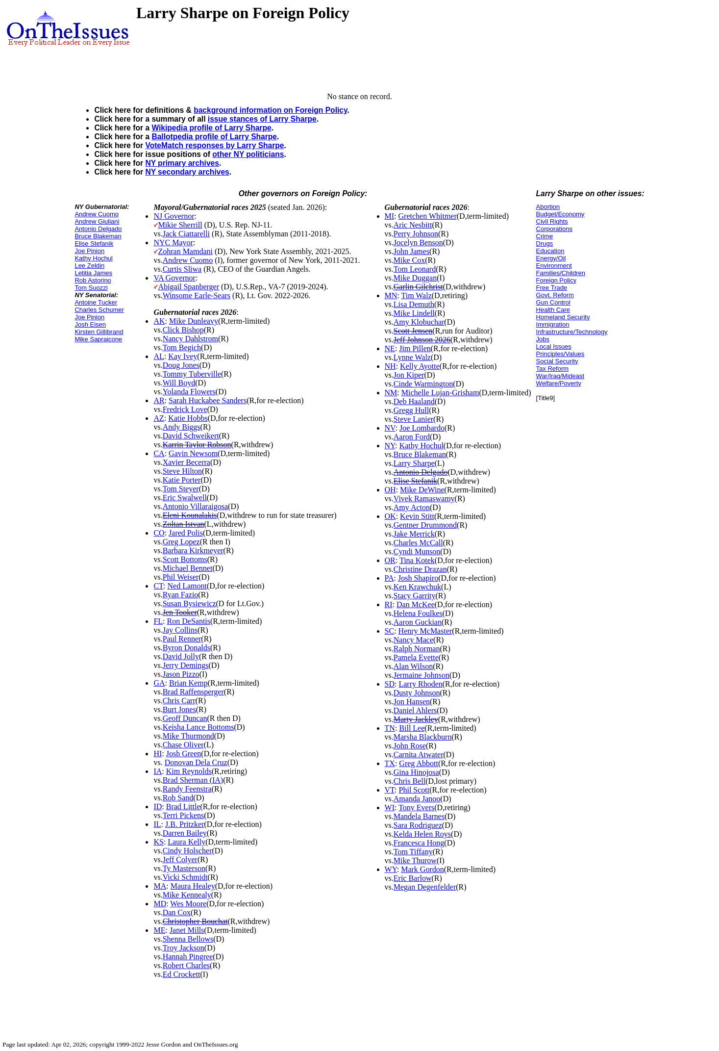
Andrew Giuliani (96, 221)
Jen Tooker (180, 612)
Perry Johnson (416, 234)
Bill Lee (411, 728)
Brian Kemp (188, 683)
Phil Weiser (181, 577)
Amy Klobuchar (419, 322)
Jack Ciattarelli (186, 234)
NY (390, 445)
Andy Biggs (181, 427)
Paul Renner (182, 639)
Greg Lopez (181, 542)
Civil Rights (552, 221)
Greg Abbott (418, 763)
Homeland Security (563, 317)
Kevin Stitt (417, 516)
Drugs (544, 243)
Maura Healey (193, 886)
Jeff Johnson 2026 (422, 339)
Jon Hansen (412, 701)
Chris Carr (179, 700)
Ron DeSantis (188, 621)
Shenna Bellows (188, 939)
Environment (554, 265)
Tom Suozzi (90, 287)
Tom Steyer (181, 489)
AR (158, 400)
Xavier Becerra (186, 462)
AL (158, 356)
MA (159, 886)
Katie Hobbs (187, 418)
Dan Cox (177, 912)
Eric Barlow (413, 878)
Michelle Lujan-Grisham (440, 392)
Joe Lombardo (422, 428)
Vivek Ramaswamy (424, 498)
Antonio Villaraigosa (195, 506)
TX (390, 763)
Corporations (554, 228)
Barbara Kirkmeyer (193, 550)
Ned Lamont (187, 586)
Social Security (557, 361)
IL (157, 824)
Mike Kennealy (187, 895)
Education (550, 251)
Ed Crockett (181, 974)
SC (390, 631)
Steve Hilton (182, 471)
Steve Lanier (413, 419)
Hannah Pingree (188, 956)
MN (391, 295)
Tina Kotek (417, 560)
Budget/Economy (560, 214)
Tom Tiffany (413, 851)
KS (158, 842)
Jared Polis (186, 533)
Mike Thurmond (188, 736)
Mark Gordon (422, 869)
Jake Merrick (414, 534)
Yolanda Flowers (189, 391)
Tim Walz (416, 295)
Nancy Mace (413, 640)
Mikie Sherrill (180, 225)
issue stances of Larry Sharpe (262, 119)
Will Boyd (179, 383)
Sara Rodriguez (418, 825)
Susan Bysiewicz (189, 603)
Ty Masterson (184, 868)
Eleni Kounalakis (190, 515)
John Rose (410, 746)
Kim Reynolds (189, 771)
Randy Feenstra (187, 789)
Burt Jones (179, 709)
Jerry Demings (186, 665)
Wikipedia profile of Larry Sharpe (211, 128)
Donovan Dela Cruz (196, 762)
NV (390, 428)
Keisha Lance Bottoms (198, 727)
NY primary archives (182, 163)
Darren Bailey (185, 833)
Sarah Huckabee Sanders (208, 400)
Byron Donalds (186, 647)
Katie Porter (182, 480)
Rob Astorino (92, 280)
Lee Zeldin (89, 265)
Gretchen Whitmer (427, 216)
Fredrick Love (185, 409)
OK (390, 516)
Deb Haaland (414, 401)
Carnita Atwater (419, 754)
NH (390, 366)
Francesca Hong (419, 843)
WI (390, 807)
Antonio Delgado (98, 228)
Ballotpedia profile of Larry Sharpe (214, 136)
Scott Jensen (413, 331)
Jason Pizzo (181, 674)
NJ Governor (173, 216)
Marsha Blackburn (423, 737)
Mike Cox (409, 260)
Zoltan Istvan (183, 524)
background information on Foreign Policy (270, 110)
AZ (158, 418)
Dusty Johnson (417, 693)
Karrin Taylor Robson (197, 444)
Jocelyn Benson (418, 242)
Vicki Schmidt (185, 877)
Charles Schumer (99, 309)
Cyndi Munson (417, 551)
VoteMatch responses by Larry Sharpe (214, 145)
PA (389, 578)
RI (389, 604)
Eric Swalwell (185, 497)
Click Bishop (183, 330)
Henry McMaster (425, 631)
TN (390, 728)
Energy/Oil (551, 258)
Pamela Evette (416, 657)
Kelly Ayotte (420, 366)
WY (391, 869)
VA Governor (174, 278)
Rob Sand (178, 798)
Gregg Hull (411, 410)
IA (157, 771)
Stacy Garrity (415, 595)
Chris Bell (409, 781)
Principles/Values (560, 354)
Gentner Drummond (425, 525)
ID (157, 806)
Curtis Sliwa (182, 269)
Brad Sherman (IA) (193, 780)
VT (390, 790)
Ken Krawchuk (417, 587)
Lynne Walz (412, 357)
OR (390, 560)
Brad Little (183, 806)
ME (159, 930)
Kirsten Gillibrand (98, 331)
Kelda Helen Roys (422, 834)
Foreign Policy (556, 280)
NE (390, 348)
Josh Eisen (90, 324)
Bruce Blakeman (97, 236)
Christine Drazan (420, 569)
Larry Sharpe (414, 463)
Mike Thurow (415, 860)
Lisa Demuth (414, 304)
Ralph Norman (417, 648)
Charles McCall (418, 542)
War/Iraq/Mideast (560, 376)
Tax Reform (552, 368)
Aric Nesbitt (413, 225)
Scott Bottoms (185, 559)
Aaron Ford (412, 437)
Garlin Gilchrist (418, 286)
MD (159, 903)
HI (157, 753)
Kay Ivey (182, 356)
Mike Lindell (414, 313)
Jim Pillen (414, 348)
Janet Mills (187, 930)
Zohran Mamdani (185, 251)
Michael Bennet (188, 568)
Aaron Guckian (418, 622)
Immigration (553, 324)
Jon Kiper (409, 375)
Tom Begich (182, 347)
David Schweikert (191, 436)
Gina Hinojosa (416, 772)
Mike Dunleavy (193, 321)
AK (159, 321)
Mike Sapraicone (98, 339)
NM (391, 392)
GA (159, 683)
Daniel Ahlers (415, 710)
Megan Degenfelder (425, 887)
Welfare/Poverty (558, 383)
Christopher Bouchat (195, 921)
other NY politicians (248, 154)
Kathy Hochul (93, 258)
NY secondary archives (187, 172)
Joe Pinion (89, 251)
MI (390, 216)
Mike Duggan (415, 278)
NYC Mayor (173, 242)
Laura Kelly (186, 842)
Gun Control (553, 302)
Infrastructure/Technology (572, 331)
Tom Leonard (415, 269)
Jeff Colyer (180, 859)
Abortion (548, 206)
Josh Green (183, 753)
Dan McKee (416, 604)
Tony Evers (416, 807)
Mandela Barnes (419, 816)
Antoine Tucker (95, 302)
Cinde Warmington (423, 384)
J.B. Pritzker (184, 824)
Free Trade (552, 287)
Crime (544, 236)
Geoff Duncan (185, 718)
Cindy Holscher (187, 850)
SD (390, 684)
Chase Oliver (183, 745)
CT (158, 586)
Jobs (542, 339)
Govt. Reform (555, 295)
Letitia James (93, 273)
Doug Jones (181, 365)
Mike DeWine (422, 490)
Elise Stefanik (93, 243)
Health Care (553, 309)
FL (158, 621)
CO (158, 533)
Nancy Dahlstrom (190, 338)
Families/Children (560, 273)
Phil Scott (414, 790)
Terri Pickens (183, 815)
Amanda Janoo (417, 799)
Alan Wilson (413, 666)
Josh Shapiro (418, 578)
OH (390, 490)
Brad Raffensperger (193, 692)
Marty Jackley (416, 719)
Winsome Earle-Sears (196, 295)
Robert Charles (186, 965)
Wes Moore (188, 903)
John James (411, 251)
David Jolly (181, 656)
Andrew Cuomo (96, 214)
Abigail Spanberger (188, 286)
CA (158, 453)
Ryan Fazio (180, 594)
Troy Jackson (183, 948)
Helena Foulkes (418, 613)
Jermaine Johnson (421, 675)
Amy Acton (412, 507)
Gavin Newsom (193, 453)
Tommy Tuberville (192, 374)
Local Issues (553, 346)
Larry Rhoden (420, 684)
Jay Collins (180, 630)
